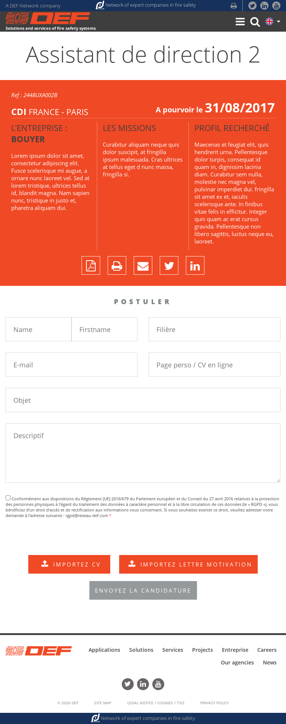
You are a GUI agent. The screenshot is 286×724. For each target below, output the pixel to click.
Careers (267, 649)
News (270, 662)
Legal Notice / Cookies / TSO (155, 702)
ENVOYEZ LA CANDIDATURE (143, 590)
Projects (202, 649)
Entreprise (235, 649)
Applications (104, 649)
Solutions (141, 649)
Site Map (102, 702)
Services (172, 649)
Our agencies (237, 662)
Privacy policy (214, 702)
